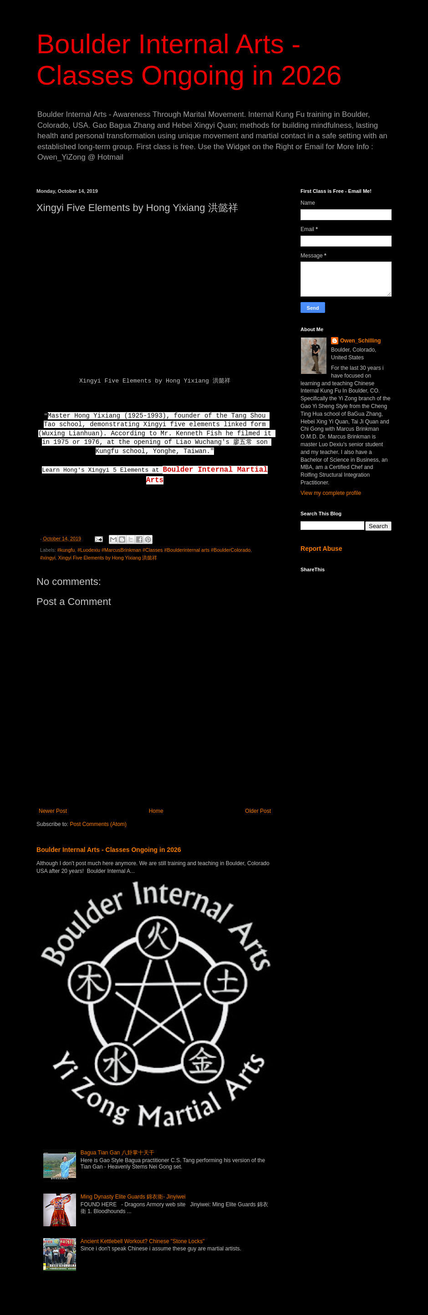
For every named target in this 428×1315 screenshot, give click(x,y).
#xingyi (48, 557)
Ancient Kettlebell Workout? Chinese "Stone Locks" (142, 1241)
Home (156, 811)
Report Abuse (321, 548)
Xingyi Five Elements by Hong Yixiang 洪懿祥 (108, 557)
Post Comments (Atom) (98, 824)
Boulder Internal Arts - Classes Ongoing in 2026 (108, 849)
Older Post (258, 811)
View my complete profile (331, 493)
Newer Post (53, 811)
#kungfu (66, 550)
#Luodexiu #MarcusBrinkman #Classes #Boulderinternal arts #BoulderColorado (163, 550)
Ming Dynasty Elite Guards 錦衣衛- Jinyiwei (133, 1197)
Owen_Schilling (360, 341)
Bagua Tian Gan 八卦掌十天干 (117, 1152)
